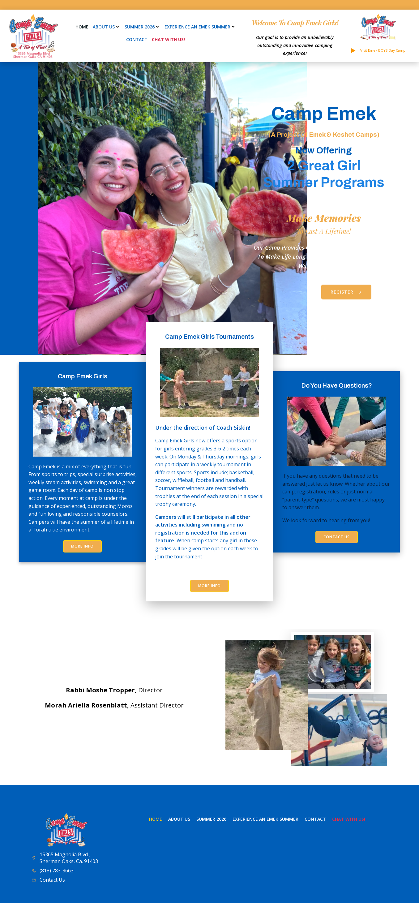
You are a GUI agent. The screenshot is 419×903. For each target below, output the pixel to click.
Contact (137, 39)
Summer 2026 (142, 27)
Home (81, 27)
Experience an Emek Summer (200, 27)
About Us (106, 27)
